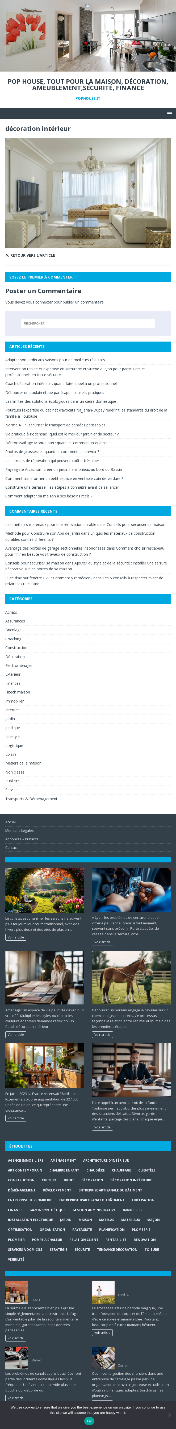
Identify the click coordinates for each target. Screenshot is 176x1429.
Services (12, 789)
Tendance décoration (117, 1249)
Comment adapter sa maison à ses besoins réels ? (48, 496)
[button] (169, 113)
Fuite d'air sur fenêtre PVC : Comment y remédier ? (48, 577)
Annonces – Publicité (22, 839)
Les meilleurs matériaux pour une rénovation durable (50, 524)
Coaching (13, 638)
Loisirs (10, 754)
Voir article (16, 937)
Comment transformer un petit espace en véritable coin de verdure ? (64, 478)
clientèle (147, 1170)
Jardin (10, 718)
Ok (89, 1421)
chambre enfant (64, 1170)
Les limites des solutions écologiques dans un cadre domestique (60, 401)
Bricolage (13, 629)
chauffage (121, 1170)
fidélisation (143, 1200)
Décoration (15, 656)
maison (85, 1220)
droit (69, 1180)
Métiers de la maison (23, 763)
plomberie (141, 1229)
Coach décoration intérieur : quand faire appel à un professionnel (61, 383)
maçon (153, 1220)
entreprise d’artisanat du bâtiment (92, 1200)
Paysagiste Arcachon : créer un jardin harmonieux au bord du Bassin (63, 469)
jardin (66, 1220)
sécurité (82, 1249)
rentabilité (116, 1239)
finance (15, 1210)
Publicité (12, 780)
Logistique (14, 745)
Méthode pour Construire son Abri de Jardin (42, 533)
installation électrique (30, 1220)
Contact (11, 847)
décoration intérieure (131, 1180)
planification (112, 1229)
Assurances (15, 621)
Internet (12, 709)
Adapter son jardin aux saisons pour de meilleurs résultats (55, 359)
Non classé (14, 772)
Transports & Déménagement (31, 798)
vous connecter (39, 302)
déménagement (22, 1190)
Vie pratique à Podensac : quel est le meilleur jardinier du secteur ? (62, 434)
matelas (106, 1220)
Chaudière (95, 1170)
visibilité (16, 1259)
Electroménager (19, 665)
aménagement (63, 1160)
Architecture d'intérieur (106, 1160)
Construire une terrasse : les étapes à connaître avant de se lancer (62, 487)
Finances (12, 683)
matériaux (130, 1220)
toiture (152, 1249)
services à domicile (25, 1249)
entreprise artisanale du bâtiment (110, 1190)
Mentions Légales (19, 830)
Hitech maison (17, 692)
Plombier (16, 1239)
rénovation (145, 1239)
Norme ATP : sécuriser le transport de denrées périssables (55, 424)
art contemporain (25, 1170)
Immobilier (14, 701)
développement (57, 1190)
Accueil (10, 822)
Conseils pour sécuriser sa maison (136, 524)
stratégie (58, 1249)
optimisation (20, 1229)
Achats (11, 612)
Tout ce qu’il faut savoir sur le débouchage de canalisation (54, 1352)
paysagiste (82, 1229)
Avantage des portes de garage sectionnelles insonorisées (55, 548)
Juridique (12, 727)
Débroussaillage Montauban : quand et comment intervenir (56, 442)
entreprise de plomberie (30, 1200)
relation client (83, 1239)
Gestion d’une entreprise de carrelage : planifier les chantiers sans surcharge (144, 1354)
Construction (16, 647)
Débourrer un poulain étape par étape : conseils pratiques (54, 392)
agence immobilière (25, 1160)
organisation (52, 1229)
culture (49, 1180)
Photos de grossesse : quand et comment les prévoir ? (52, 451)
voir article (16, 1338)
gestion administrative (94, 1210)
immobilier (133, 1210)
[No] (169, 1415)
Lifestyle (12, 736)
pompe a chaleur (47, 1239)
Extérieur (12, 674)
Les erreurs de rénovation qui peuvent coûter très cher (52, 460)
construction (21, 1180)
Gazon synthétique (47, 1210)
